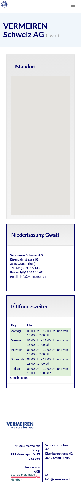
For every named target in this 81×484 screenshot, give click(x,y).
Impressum (32, 467)
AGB (37, 471)
